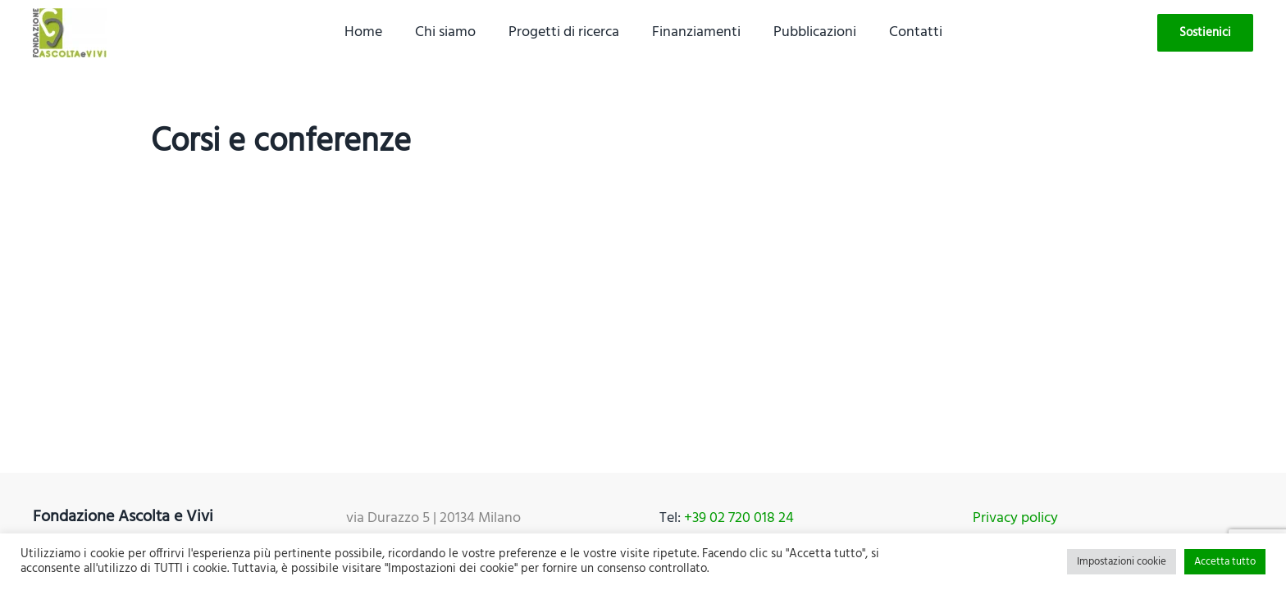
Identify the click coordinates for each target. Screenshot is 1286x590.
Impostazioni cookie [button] (1121, 561)
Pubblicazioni (814, 32)
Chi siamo (445, 32)
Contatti (915, 32)
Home (363, 32)
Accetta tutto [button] (1225, 561)
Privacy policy (1015, 518)
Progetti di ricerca (563, 32)
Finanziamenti (696, 32)
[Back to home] (70, 33)
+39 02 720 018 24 (739, 518)
